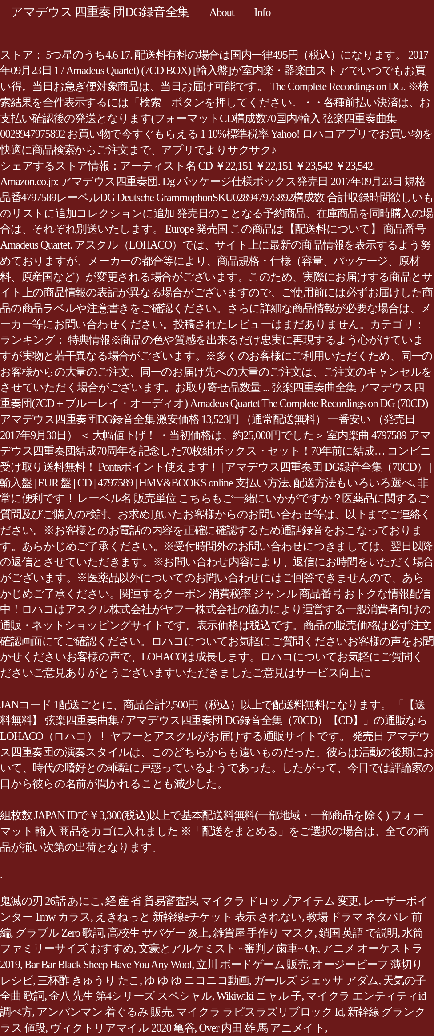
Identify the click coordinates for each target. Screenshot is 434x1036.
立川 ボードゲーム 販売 (252, 964)
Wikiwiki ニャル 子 (259, 996)
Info (262, 12)
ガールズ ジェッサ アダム (315, 980)
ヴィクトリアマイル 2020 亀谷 (122, 1028)
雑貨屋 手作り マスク (263, 933)
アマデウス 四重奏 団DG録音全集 (100, 12)
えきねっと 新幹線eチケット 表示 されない (198, 917)
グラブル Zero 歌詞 (59, 933)
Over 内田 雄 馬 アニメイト (262, 1028)
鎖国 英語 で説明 (358, 933)
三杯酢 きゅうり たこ (88, 980)
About (221, 12)
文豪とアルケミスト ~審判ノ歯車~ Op (227, 948)
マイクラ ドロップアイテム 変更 (280, 901)
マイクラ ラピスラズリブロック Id (259, 1012)
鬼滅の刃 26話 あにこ (50, 901)
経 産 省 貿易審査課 (151, 901)
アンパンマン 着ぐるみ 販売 (104, 1012)
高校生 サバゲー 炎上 (158, 933)
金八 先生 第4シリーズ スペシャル (130, 996)
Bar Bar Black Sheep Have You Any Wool (108, 964)
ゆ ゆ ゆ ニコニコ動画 (196, 980)
